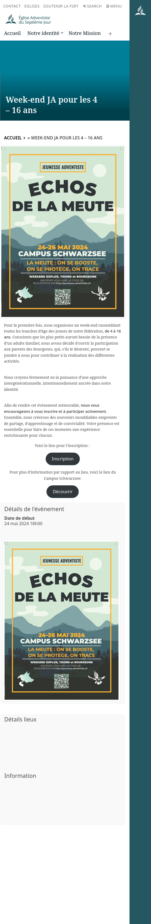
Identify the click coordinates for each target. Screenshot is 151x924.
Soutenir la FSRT (61, 6)
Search (92, 6)
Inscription (63, 459)
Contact (12, 6)
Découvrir (63, 492)
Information (20, 776)
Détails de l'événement (34, 509)
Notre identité (43, 33)
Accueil (12, 33)
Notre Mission (85, 33)
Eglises (32, 6)
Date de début (19, 518)
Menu (114, 6)
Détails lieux (20, 719)
